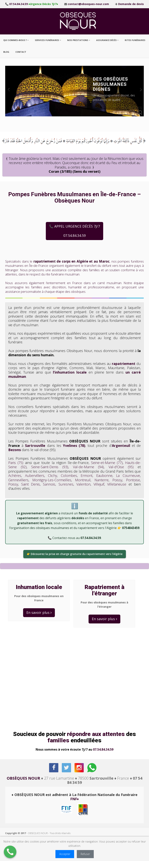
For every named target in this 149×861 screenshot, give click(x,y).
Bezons (14, 449)
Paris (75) (15, 462)
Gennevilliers (18, 480)
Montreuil (82, 480)
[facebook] (54, 767)
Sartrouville (35, 445)
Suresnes (66, 484)
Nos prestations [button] (78, 40)
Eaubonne (104, 475)
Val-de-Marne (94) (88, 467)
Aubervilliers (34, 475)
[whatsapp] (92, 767)
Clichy (52, 475)
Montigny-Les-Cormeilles (51, 480)
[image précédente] (11, 91)
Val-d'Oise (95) (121, 467)
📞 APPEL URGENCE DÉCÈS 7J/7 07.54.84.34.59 (74, 231)
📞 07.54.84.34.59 (16, 4)
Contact (20, 51)
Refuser (85, 854)
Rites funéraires (135, 40)
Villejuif (99, 484)
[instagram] (79, 767)
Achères (14, 475)
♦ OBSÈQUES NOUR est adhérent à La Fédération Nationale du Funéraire (74, 796)
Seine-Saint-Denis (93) (49, 467)
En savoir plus (39, 612)
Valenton (83, 484)
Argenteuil (121, 445)
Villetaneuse (116, 484)
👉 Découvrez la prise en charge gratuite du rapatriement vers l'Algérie (74, 554)
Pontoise (133, 480)
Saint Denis (30, 484)
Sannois (49, 484)
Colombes (69, 475)
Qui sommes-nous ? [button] (16, 40)
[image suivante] (138, 91)
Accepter (64, 854)
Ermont (86, 475)
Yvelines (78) (74, 445)
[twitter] (67, 767)
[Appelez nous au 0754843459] (10, 852)
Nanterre (102, 480)
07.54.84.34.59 (103, 749)
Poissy (117, 480)
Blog (6, 51)
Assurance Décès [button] (107, 40)
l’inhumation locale (70, 372)
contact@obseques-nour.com (88, 4)
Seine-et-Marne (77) (107, 462)
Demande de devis (131, 4)
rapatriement (123, 363)
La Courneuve (128, 475)
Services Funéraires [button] (48, 40)
